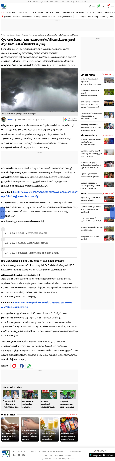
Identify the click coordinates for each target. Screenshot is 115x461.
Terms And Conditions (63, 455)
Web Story (104, 16)
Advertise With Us (57, 451)
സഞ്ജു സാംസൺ (48, 16)
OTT (76, 16)
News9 (35, 2)
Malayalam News (7, 35)
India (57, 12)
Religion (83, 16)
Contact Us (35, 451)
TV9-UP (83, 2)
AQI (94, 6)
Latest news (11, 12)
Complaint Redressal (74, 451)
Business (80, 12)
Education (90, 12)
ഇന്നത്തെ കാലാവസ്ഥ (12, 16)
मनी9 (77, 2)
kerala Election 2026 (27, 12)
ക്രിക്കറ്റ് (37, 16)
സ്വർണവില (27, 16)
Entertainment (68, 12)
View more (72, 414)
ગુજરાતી (57, 2)
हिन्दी (29, 2)
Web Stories (8, 414)
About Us (45, 451)
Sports (99, 12)
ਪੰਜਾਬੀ (68, 2)
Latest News (88, 74)
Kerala (40, 12)
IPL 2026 (49, 12)
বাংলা (63, 2)
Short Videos (109, 12)
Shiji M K (11, 119)
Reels (84, 193)
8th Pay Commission (65, 16)
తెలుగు (46, 2)
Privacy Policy (48, 455)
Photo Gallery (93, 16)
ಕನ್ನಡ (41, 2)
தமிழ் (72, 2)
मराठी (51, 2)
